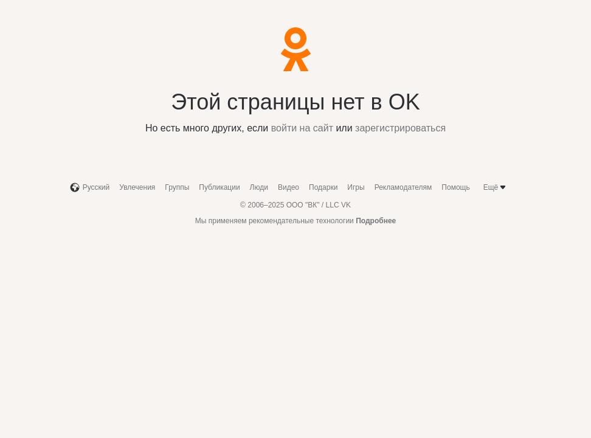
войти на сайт (302, 128)
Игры (355, 187)
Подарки (323, 187)
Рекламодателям (403, 187)
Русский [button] (90, 187)
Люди (259, 187)
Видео (288, 187)
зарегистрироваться (400, 128)
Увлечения (137, 187)
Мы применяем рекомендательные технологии (295, 221)
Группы (177, 187)
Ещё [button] (495, 187)
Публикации (219, 187)
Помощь (455, 187)
